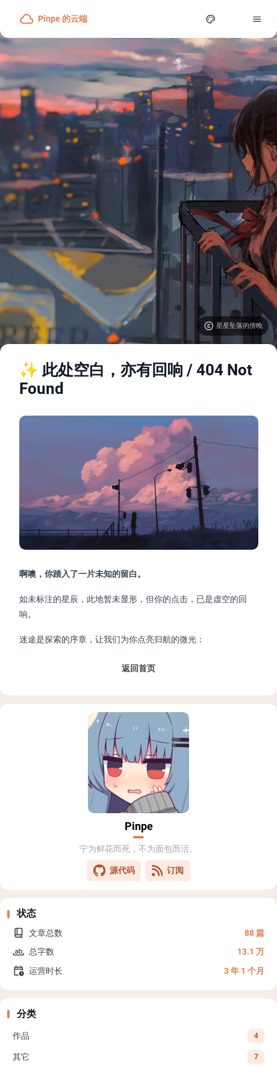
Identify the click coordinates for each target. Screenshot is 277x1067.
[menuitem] (234, 19)
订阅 (168, 870)
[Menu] (257, 19)
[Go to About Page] (138, 762)
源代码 (114, 870)
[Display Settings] (211, 19)
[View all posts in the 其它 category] (138, 1057)
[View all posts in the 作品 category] (138, 1036)
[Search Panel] (187, 19)
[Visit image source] (233, 326)
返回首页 (138, 668)
